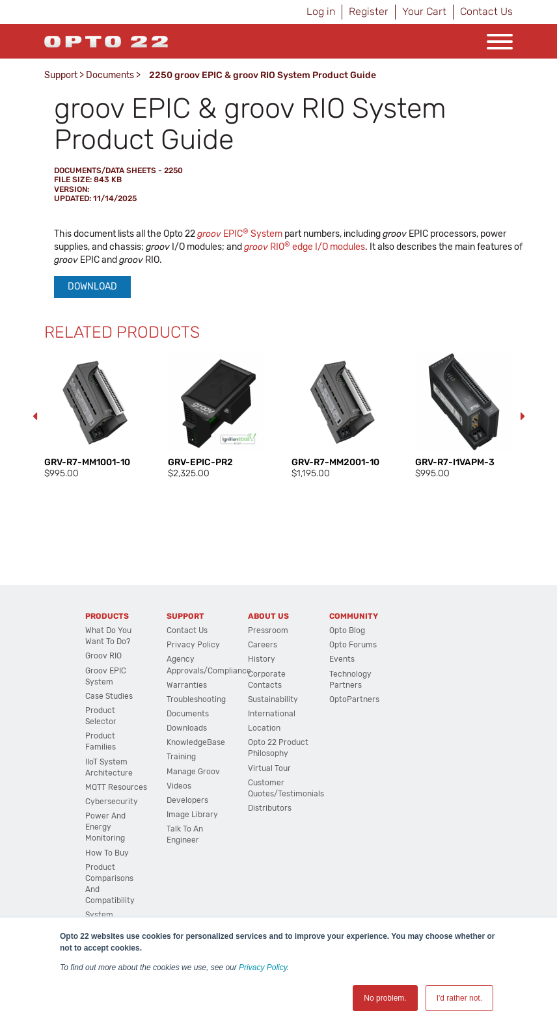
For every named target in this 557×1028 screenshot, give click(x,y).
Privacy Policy (263, 967)
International (271, 713)
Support (60, 75)
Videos (179, 786)
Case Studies (109, 696)
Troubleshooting (196, 699)
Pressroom (268, 630)
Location (264, 728)
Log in (320, 11)
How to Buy (107, 853)
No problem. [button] (385, 998)
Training (181, 756)
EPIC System (239, 233)
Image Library (192, 814)
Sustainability (273, 699)
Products (107, 616)
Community (353, 616)
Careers (262, 644)
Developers (187, 800)
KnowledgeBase (196, 742)
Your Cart (424, 11)
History (261, 659)
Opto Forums (353, 644)
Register (368, 11)
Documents (110, 75)
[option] (93, 416)
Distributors (270, 808)
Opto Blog (347, 630)
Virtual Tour (269, 768)
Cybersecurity (111, 801)
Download (92, 286)
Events (342, 659)
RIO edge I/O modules (304, 246)
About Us (268, 616)
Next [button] (522, 416)
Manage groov (193, 771)
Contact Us (486, 11)
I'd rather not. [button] (459, 998)
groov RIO (103, 655)
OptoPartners (354, 699)
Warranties (187, 685)
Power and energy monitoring (105, 827)
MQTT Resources (116, 787)
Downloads (187, 728)
